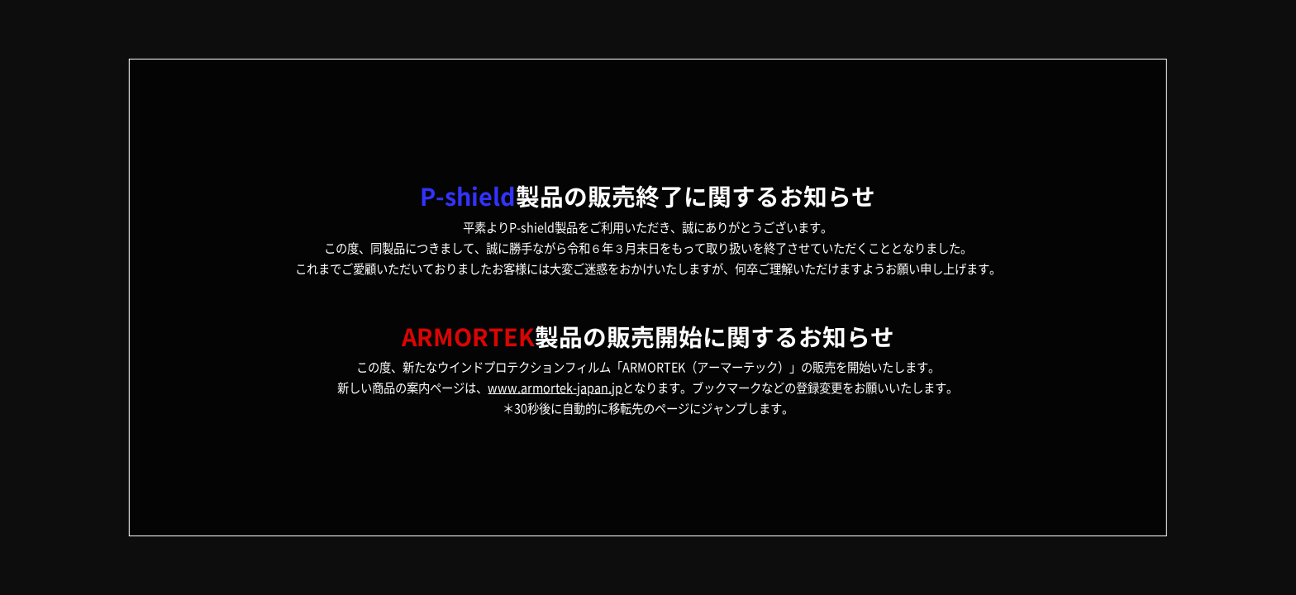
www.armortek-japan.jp (555, 387)
